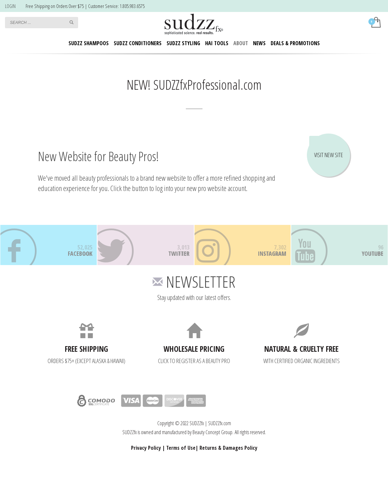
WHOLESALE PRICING (194, 358)
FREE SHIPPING (86, 358)
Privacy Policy (146, 457)
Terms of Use (180, 457)
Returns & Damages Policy (228, 457)
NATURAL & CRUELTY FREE (301, 358)
